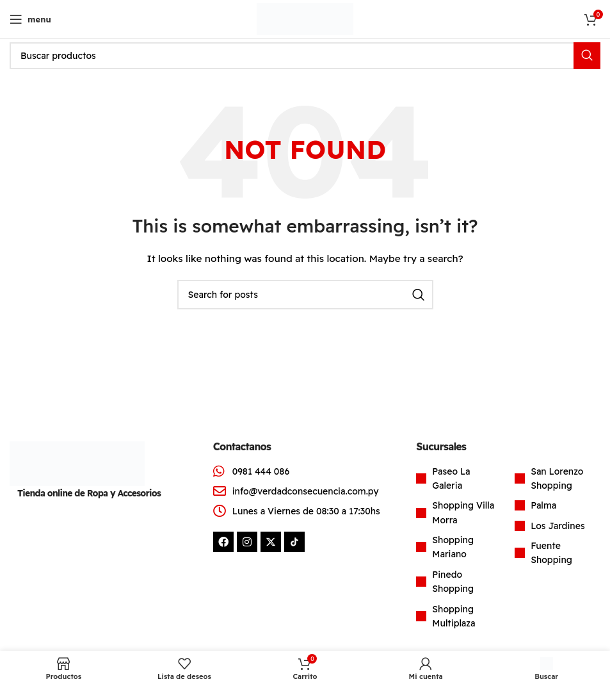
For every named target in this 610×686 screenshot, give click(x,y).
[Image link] (77, 462)
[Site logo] (305, 18)
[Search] (305, 55)
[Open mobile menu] (30, 19)
